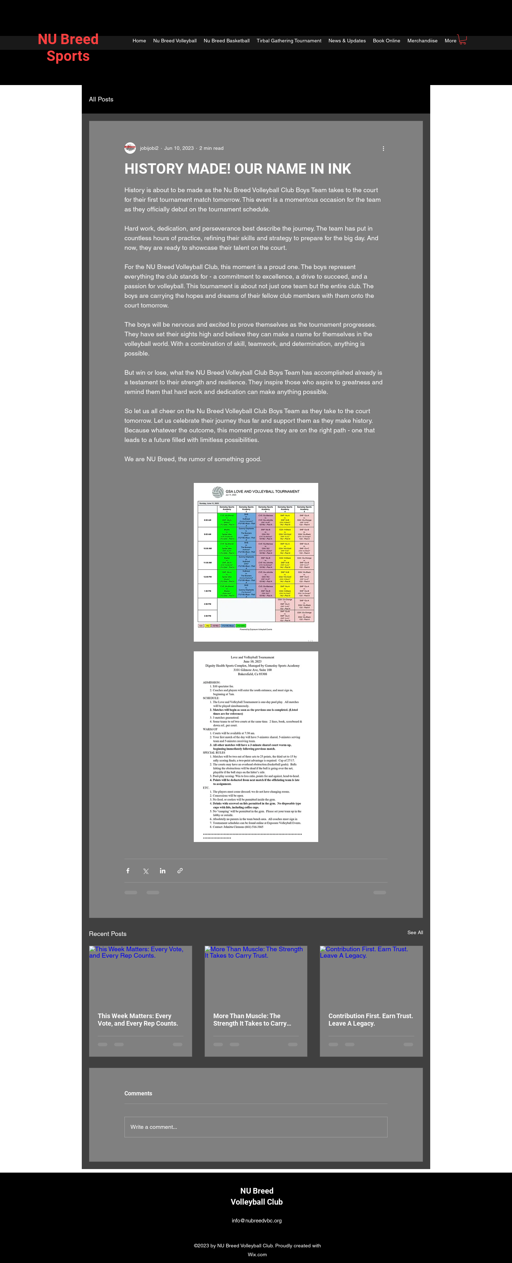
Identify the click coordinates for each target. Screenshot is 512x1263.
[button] (463, 39)
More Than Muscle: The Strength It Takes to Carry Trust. (250, 1019)
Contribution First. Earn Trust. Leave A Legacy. (371, 1019)
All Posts (101, 99)
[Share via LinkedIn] (162, 870)
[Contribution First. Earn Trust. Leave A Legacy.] (371, 975)
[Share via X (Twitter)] (145, 870)
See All (415, 932)
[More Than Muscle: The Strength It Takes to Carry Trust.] (256, 975)
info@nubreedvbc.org (257, 1220)
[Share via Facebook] (127, 870)
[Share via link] (180, 870)
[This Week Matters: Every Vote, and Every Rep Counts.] (140, 975)
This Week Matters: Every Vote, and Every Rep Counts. (138, 1019)
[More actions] (383, 148)
